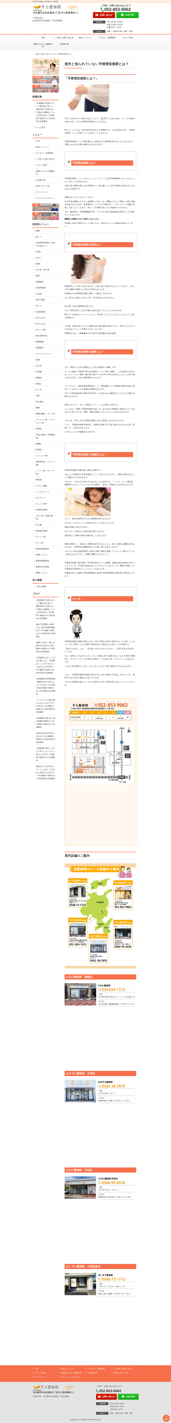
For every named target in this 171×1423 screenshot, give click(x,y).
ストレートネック (43, 354)
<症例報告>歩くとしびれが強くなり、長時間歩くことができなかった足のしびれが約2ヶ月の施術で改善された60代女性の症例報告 (45, 665)
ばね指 (39, 294)
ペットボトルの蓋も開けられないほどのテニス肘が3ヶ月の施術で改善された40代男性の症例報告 (45, 706)
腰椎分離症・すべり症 (45, 414)
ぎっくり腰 (40, 330)
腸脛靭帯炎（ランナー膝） (45, 463)
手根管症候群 (41, 510)
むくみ (39, 390)
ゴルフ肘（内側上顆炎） (44, 517)
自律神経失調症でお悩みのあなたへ (45, 244)
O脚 (37, 396)
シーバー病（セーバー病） (45, 472)
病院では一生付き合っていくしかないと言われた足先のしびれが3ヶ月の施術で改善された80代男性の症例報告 (45, 772)
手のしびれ (40, 324)
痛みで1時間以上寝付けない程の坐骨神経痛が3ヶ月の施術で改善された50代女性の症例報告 (45, 630)
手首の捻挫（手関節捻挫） (45, 436)
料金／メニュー (85, 38)
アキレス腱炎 (41, 486)
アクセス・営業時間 (106, 38)
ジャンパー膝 (41, 456)
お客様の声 (64, 44)
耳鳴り (39, 252)
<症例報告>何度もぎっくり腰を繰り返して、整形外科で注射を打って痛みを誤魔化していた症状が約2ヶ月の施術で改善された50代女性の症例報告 (45, 112)
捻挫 (38, 360)
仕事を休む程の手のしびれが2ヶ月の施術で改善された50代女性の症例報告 (45, 737)
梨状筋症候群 (41, 531)
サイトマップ (41, 192)
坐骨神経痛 (40, 288)
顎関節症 (40, 348)
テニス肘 (40, 543)
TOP (43, 38)
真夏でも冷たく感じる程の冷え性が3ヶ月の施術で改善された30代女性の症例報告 (45, 647)
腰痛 (38, 231)
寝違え (39, 384)
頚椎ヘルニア (41, 555)
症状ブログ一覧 (42, 186)
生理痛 (39, 372)
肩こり (39, 237)
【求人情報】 (41, 587)
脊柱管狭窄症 (41, 336)
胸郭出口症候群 (42, 567)
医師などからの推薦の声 (42, 45)
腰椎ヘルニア (41, 573)
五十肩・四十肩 (42, 270)
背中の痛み (40, 300)
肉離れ (39, 444)
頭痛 (38, 264)
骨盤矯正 (40, 282)
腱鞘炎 (39, 378)
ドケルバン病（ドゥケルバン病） (45, 421)
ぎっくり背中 (41, 504)
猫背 (38, 276)
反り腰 (39, 525)
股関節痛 (40, 342)
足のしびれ (40, 318)
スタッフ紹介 (128, 38)
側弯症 (39, 429)
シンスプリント (42, 492)
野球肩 (39, 480)
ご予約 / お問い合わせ (64, 38)
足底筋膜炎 (40, 312)
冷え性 (39, 366)
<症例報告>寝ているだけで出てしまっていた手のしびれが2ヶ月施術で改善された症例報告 (45, 754)
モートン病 (40, 537)
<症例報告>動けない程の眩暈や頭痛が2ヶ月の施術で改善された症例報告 (45, 722)
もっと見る (40, 127)
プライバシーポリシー (45, 198)
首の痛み (40, 402)
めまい (39, 258)
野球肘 (39, 450)
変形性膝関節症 (42, 561)
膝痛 (38, 408)
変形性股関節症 (42, 549)
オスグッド (40, 498)
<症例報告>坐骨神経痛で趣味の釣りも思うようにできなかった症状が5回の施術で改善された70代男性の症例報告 (45, 686)
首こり (39, 306)
